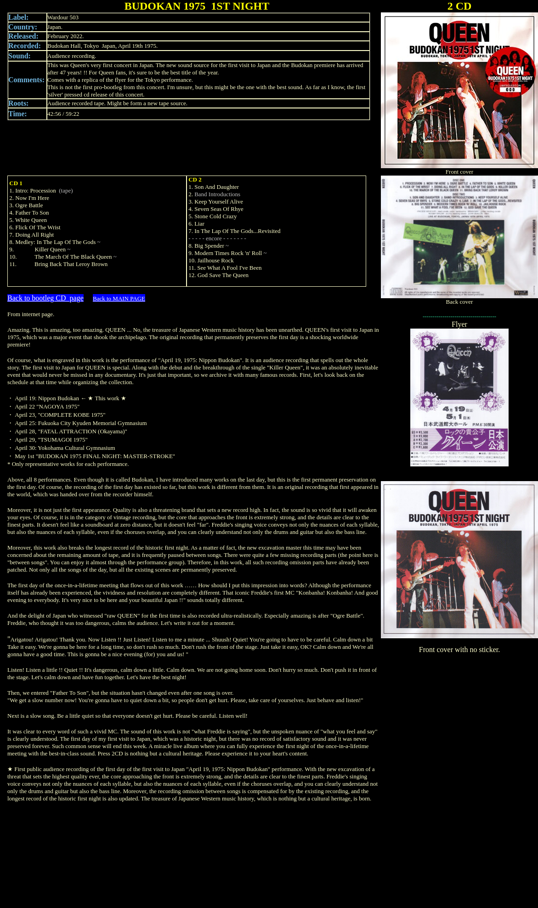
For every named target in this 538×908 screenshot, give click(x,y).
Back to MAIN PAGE (119, 298)
